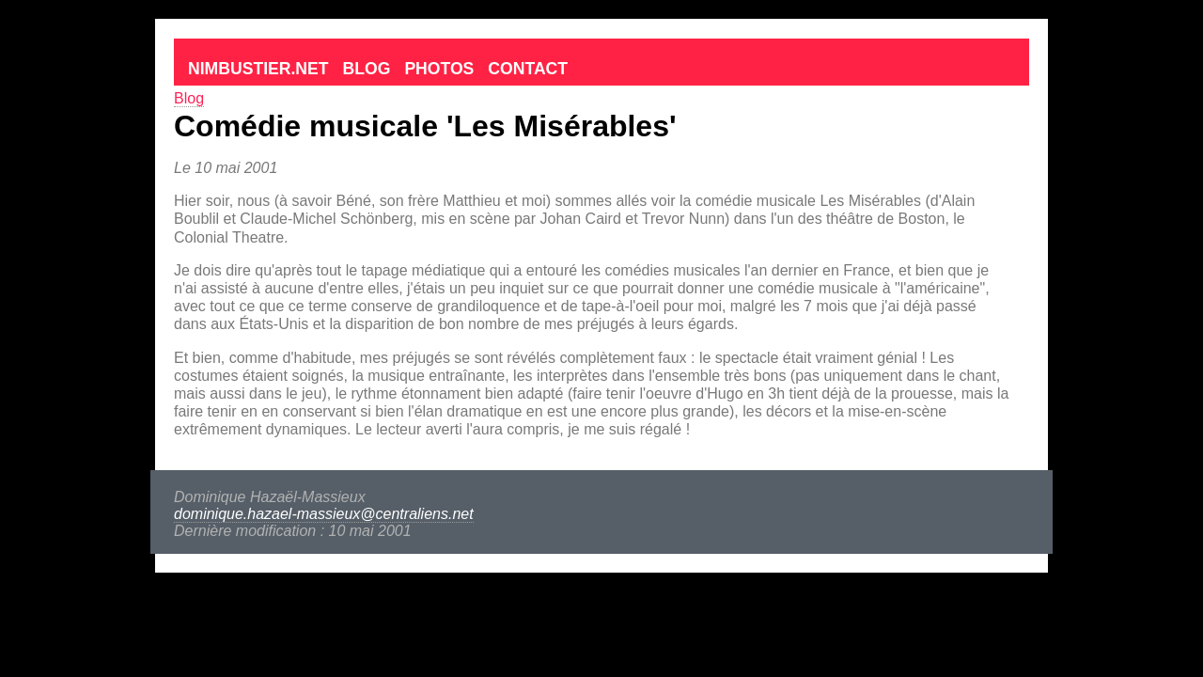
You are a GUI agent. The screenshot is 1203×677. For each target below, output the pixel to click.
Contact (528, 68)
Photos (439, 68)
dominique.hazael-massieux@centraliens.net (324, 514)
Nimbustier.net (258, 68)
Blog (367, 68)
